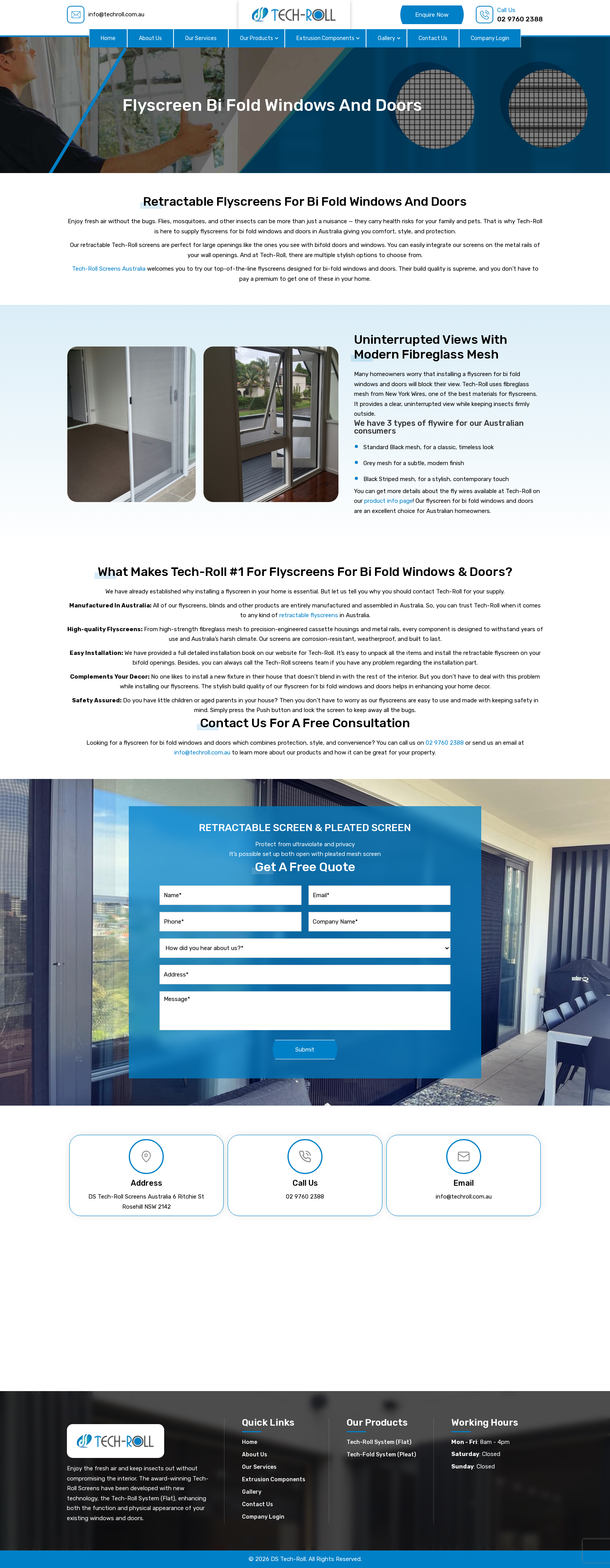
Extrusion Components (325, 38)
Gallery (386, 38)
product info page (388, 500)
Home (108, 38)
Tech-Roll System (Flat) (379, 1441)
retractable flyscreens (308, 615)
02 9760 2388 (445, 742)
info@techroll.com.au (202, 752)
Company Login (490, 38)
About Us (150, 38)
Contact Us (433, 38)
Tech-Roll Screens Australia (108, 268)
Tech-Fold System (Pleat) (381, 1454)
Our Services (201, 38)
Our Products (256, 38)
